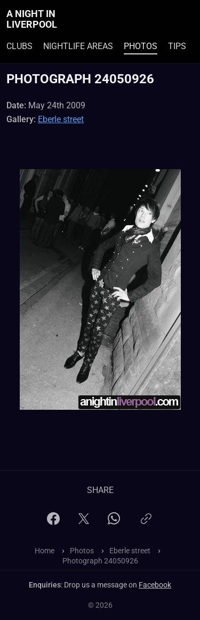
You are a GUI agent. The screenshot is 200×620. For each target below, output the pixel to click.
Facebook (155, 585)
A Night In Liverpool (31, 19)
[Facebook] (53, 522)
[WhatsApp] (114, 521)
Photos (140, 46)
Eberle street (61, 119)
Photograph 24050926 (100, 561)
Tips (177, 46)
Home (44, 550)
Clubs (19, 46)
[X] (83, 522)
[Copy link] (146, 523)
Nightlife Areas (78, 46)
